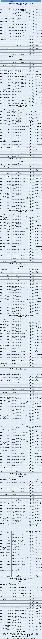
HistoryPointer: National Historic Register (14, 1)
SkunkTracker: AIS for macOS (26, 1)
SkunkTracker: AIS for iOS (36, 1)
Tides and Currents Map (5, 1)
